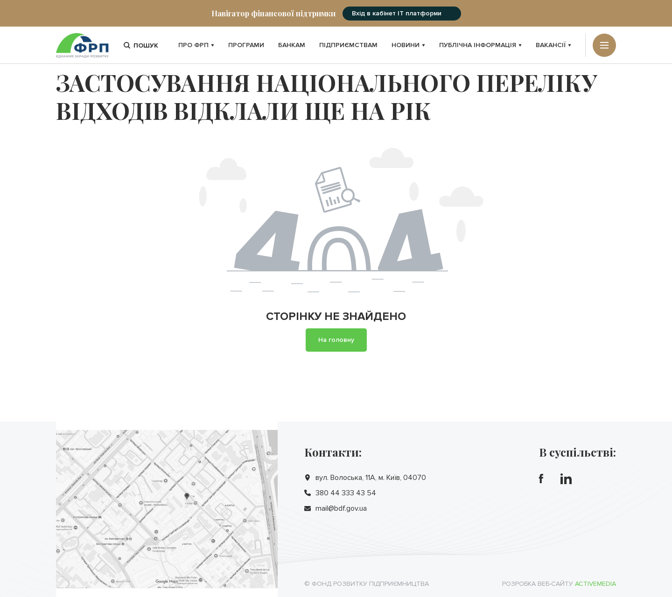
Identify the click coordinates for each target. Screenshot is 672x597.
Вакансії (553, 45)
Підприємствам (348, 45)
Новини (408, 45)
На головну (336, 340)
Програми (246, 45)
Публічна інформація (480, 45)
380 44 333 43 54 (345, 493)
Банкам (291, 45)
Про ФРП (196, 45)
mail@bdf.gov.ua (341, 508)
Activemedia (595, 584)
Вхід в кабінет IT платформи (396, 13)
